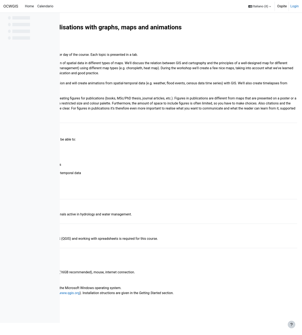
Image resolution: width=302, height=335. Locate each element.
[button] (260, 6)
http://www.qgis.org (128, 303)
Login (294, 6)
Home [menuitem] (29, 6)
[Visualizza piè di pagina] (291, 324)
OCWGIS (10, 6)
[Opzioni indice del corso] (54, 19)
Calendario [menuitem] (45, 6)
